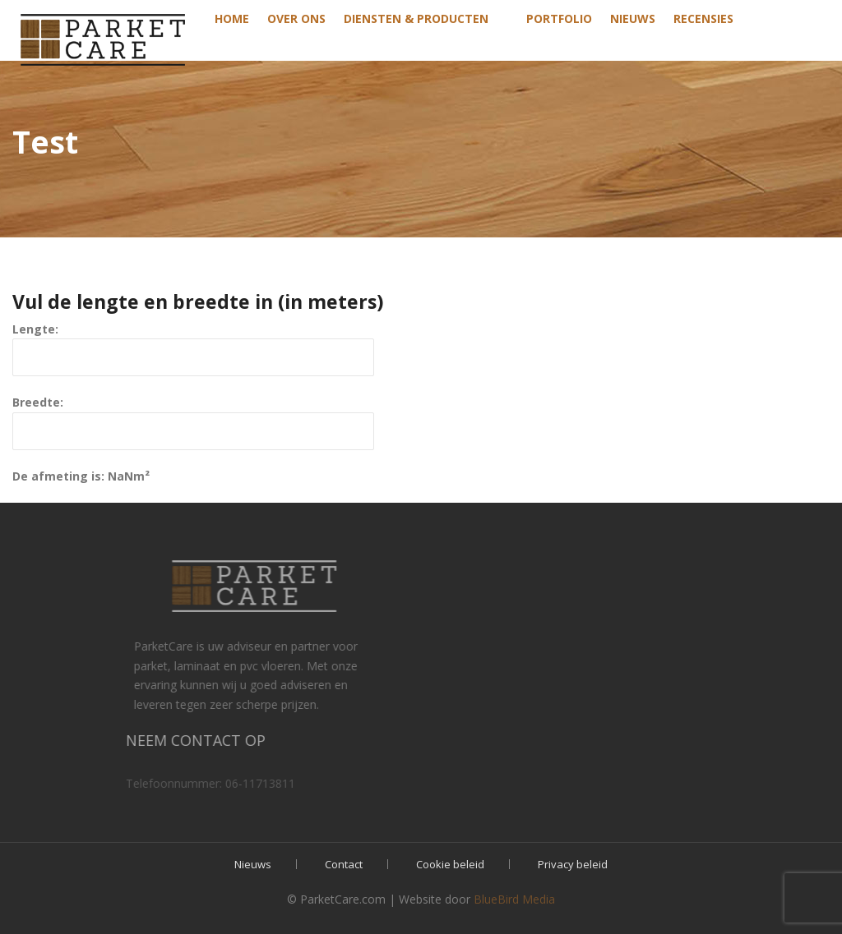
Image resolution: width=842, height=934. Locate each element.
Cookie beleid (450, 864)
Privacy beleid (573, 864)
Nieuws (632, 18)
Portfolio (559, 18)
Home (232, 18)
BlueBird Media (514, 899)
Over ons (296, 18)
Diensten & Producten (416, 18)
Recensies (703, 18)
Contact (344, 864)
